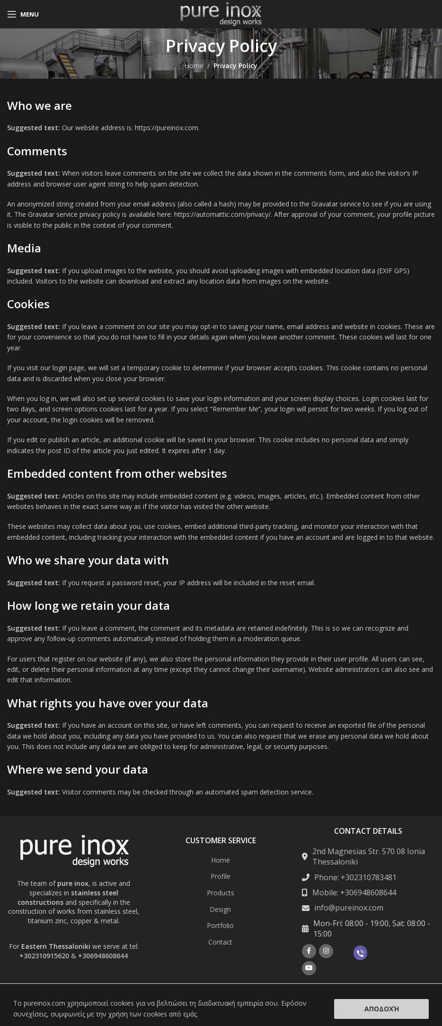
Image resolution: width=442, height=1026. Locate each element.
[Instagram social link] (326, 951)
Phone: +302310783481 (355, 877)
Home (194, 65)
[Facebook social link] (309, 951)
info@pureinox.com (348, 907)
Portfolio (220, 925)
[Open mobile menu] (23, 14)
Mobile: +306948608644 (354, 892)
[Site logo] (221, 13)
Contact (220, 941)
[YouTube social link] (309, 968)
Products (220, 892)
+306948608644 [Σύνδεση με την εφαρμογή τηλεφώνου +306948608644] (103, 955)
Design (220, 909)
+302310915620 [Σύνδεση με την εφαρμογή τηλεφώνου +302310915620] (44, 955)
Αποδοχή (381, 1008)
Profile (220, 876)
